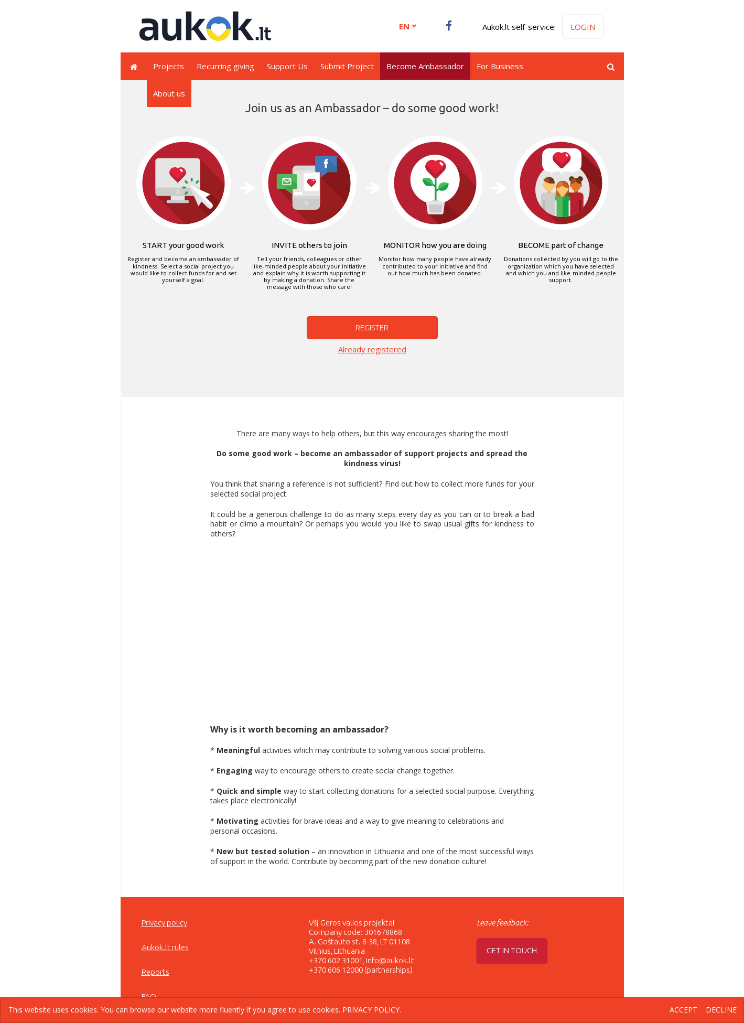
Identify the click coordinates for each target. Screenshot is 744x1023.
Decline (721, 1010)
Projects (168, 66)
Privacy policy (164, 922)
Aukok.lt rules (165, 947)
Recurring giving (225, 66)
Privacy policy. (371, 1010)
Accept (683, 1010)
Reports (155, 971)
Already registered (372, 349)
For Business (500, 66)
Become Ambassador (425, 66)
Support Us (287, 66)
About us (169, 93)
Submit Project (347, 66)
